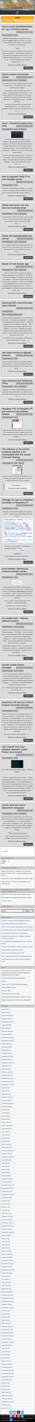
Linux (15, 35)
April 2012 (4, 1389)
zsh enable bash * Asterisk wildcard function (15, 619)
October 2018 (5, 1153)
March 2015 (5, 1289)
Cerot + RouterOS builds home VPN (12, 953)
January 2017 (5, 1219)
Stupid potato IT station (8, 987)
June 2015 (4, 1279)
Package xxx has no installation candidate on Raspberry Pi (17, 501)
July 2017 (4, 1201)
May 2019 (4, 1138)
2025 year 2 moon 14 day (24, 182)
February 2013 (6, 1364)
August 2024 (5, 1044)
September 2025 (6, 1022)
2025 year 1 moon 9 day (24, 210)
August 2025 (5, 1025)
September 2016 (6, 1232)
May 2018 (4, 1169)
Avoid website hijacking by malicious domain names (15, 570)
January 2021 (5, 1100)
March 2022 (5, 1069)
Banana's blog (5, 990)
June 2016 (4, 1241)
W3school (4, 978)
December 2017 (6, 1185)
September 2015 (6, 1270)
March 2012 (5, 1392)
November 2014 (6, 1301)
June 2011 (4, 1405)
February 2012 (6, 1395)
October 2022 (5, 1059)
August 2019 (5, 1128)
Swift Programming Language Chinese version (15, 970)
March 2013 (5, 1361)
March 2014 (5, 1323)
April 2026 (4, 1012)
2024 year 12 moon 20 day (24, 266)
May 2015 (4, 1282)
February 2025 (6, 1031)
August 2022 (5, 1066)
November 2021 (6, 1081)
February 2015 (6, 1292)
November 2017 (6, 1188)
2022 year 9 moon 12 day (24, 505)
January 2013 (5, 1367)
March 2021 (5, 1094)
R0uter (11, 35)
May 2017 (4, 1207)
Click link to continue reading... (17, 65)
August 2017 (5, 1197)
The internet (22, 80)
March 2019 (5, 1144)
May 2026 (4, 1009)
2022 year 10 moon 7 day (24, 414)
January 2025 (5, 1034)
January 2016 (5, 1257)
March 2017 (5, 1213)
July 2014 (4, 1310)
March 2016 (5, 1251)
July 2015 (4, 1276)
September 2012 (6, 1376)
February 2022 (6, 1072)
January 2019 (5, 1147)
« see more (4, 851)
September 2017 (6, 1194)
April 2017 (4, 1210)
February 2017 (6, 1216)
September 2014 (6, 1307)
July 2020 (4, 1110)
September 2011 (6, 1402)
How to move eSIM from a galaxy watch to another (17, 947)
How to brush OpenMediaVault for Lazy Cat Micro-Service (17, 27)
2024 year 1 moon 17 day (24, 308)
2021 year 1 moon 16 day (24, 667)
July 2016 (4, 1238)
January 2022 (5, 1075)
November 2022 (6, 1056)
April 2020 (4, 1119)
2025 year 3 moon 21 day (24, 126)
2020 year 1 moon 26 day (24, 707)
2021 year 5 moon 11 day (24, 574)
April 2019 (4, 1141)
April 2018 (4, 1172)
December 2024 (6, 1037)
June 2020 (4, 1113)
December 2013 (6, 1333)
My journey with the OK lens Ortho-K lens (14, 923)
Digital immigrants (7, 1000)
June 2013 (4, 1351)
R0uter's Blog (17, 4)
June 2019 (4, 1135)
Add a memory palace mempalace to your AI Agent (17, 927)
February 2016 (6, 1254)
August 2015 (5, 1273)
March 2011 (5, 1408)
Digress (3, 981)
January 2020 (5, 1125)
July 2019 (4, 1132)
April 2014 (4, 1320)
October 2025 (5, 1018)
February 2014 (6, 1326)
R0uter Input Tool (6, 984)
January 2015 (5, 1295)
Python (21, 671)
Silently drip (5, 997)
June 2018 (4, 1166)
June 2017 (4, 1204)
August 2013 (5, 1345)
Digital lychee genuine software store (12, 871)
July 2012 (4, 1383)
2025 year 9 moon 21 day (24, 32)
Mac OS (21, 463)
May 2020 (4, 1116)
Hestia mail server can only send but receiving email (15, 206)
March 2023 (5, 1050)
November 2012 (6, 1373)
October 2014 (5, 1304)
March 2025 (5, 1028)
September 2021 (6, 1084)
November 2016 (6, 1226)
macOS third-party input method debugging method (17, 930)
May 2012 (4, 1386)
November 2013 (6, 1336)
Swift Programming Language (10, 993)
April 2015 (4, 1285)
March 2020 (5, 1122)
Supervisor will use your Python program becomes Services (17, 703)
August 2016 (5, 1235)
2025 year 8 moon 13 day (24, 77)
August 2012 (5, 1380)
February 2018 (6, 1179)
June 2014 (4, 1314)
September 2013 (6, 1342)
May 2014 (4, 1317)
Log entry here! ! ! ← (7, 901)
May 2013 (4, 1354)
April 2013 (4, 1358)
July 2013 (4, 1348)
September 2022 (6, 1062)
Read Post (28, 68)
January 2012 (5, 1398)
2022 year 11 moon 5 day (24, 383)
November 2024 (6, 1040)
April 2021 (4, 1091)
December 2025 (6, 1015)
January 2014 (5, 1329)
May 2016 (4, 1245)
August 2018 (5, 1160)
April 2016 (4, 1248)
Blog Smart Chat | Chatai (9, 878)
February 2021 (6, 1097)
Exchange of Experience (14, 314)
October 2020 (5, 1106)
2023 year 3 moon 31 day (24, 355)
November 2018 (6, 1150)
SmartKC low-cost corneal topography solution (15, 920)
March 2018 (5, 1176)
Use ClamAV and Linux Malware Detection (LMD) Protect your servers (14, 749)
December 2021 (6, 1078)
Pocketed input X (6, 881)
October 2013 (5, 1339)
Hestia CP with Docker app (15, 264)
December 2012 (6, 1370)
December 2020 (6, 1103)
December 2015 (6, 1260)
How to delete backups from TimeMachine (14, 933)
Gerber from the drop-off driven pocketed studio (16, 894)
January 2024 (5, 1047)
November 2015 (6, 1263)
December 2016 (6, 1223)
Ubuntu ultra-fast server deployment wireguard (13, 806)
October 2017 (5, 1191)
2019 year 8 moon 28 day (24, 755)
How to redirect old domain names (12, 950)
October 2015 (5, 1267)
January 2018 (5, 1182)
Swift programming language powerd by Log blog (16, 897)
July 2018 (4, 1163)
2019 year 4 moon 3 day (24, 810)
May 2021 (4, 1088)
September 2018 (6, 1157)
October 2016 (5, 1229)
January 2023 (5, 1053)
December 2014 (6, 1298)
